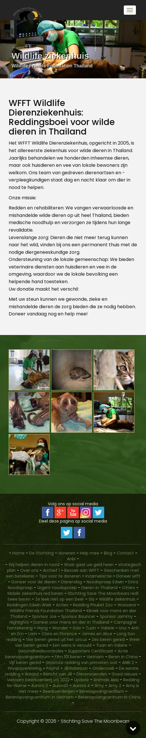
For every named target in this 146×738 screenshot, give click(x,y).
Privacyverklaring (25, 668)
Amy (99, 685)
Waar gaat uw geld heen (89, 564)
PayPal (52, 668)
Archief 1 (51, 570)
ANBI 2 (128, 662)
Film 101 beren (68, 657)
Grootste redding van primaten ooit (81, 662)
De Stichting (41, 553)
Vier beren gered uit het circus (56, 639)
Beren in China (123, 657)
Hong (42, 628)
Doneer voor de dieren (34, 582)
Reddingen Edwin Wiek (29, 605)
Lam (32, 634)
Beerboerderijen (59, 691)
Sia (91, 599)
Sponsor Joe (44, 616)
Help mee (89, 553)
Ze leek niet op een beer (59, 599)
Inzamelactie (98, 576)
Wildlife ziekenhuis (117, 599)
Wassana (126, 605)
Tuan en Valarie (112, 645)
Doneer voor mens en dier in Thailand (71, 622)
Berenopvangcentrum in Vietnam (40, 697)
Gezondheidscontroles (40, 651)
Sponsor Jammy (116, 616)
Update (81, 680)
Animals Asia (106, 680)
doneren (66, 553)
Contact (126, 553)
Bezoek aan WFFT (81, 570)
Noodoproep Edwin (105, 582)
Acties (62, 605)
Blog (108, 553)
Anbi (71, 559)
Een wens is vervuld (72, 645)
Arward (32, 674)
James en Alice (97, 634)
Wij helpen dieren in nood (34, 564)
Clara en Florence (59, 634)
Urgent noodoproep (57, 588)
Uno (123, 628)
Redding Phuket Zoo (93, 605)
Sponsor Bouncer (78, 616)
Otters (128, 588)
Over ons (29, 570)
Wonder (60, 628)
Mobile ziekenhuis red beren (35, 593)
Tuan (91, 628)
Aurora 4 (81, 685)
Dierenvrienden (91, 674)
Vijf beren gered (25, 662)
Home (18, 553)
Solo (77, 628)
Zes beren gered (108, 639)
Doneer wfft (128, 576)
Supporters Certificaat (90, 651)
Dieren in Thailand (99, 588)
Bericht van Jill (57, 674)
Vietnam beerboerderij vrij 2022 (38, 680)
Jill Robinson (76, 668)
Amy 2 (114, 685)
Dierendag (71, 582)
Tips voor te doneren (60, 576)
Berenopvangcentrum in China (109, 697)
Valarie (107, 628)
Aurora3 (60, 685)
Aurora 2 (39, 685)
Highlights (19, 622)
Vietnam (95, 657)
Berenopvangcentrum (101, 691)
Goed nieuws (125, 674)
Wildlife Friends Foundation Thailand (46, 611)
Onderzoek (103, 668)
